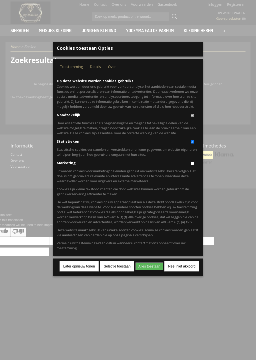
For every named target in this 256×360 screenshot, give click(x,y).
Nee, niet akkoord (182, 274)
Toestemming (71, 74)
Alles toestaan (149, 274)
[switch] (192, 123)
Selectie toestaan (117, 274)
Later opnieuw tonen (79, 274)
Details (95, 74)
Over (112, 74)
